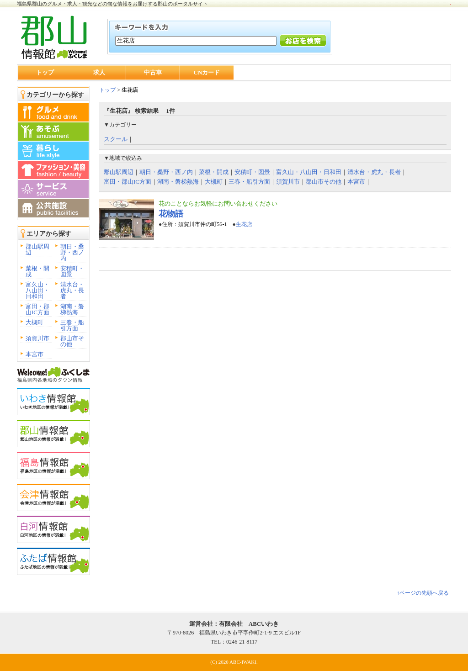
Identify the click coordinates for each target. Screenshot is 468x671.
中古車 (153, 72)
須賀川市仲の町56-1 (202, 224)
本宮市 (34, 354)
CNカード (207, 72)
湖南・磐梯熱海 (72, 309)
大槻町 (34, 322)
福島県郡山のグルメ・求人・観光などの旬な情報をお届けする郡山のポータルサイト (112, 3)
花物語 (171, 213)
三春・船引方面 (72, 325)
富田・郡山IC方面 (37, 309)
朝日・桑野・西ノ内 (72, 252)
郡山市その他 (72, 341)
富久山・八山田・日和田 (37, 290)
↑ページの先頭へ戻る (423, 593)
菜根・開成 (37, 271)
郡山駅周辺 (37, 249)
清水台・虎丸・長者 (72, 290)
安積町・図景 (72, 271)
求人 (99, 72)
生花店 (244, 224)
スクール (116, 139)
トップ (45, 72)
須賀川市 (37, 338)
